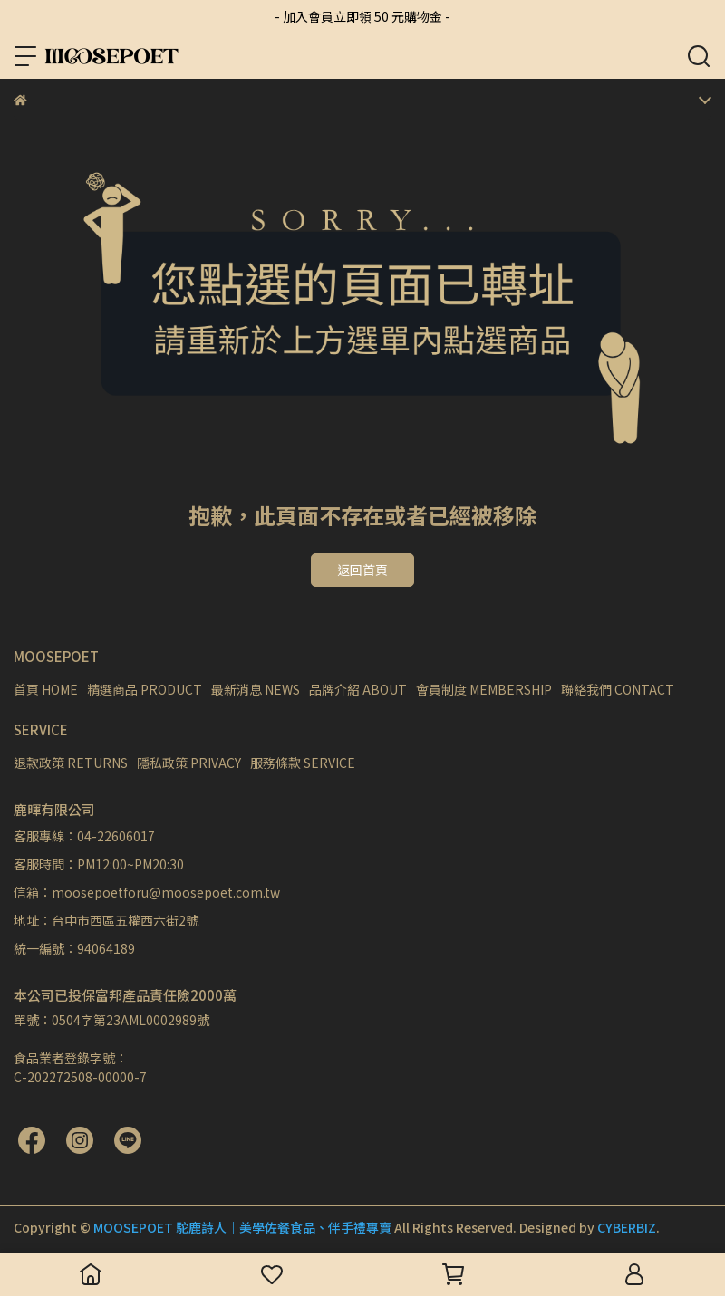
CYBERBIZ (626, 1227)
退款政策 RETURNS (71, 763)
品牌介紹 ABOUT (358, 689)
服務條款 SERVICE (302, 763)
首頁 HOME (46, 689)
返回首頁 (362, 570)
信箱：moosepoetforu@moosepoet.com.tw (147, 892)
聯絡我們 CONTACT (617, 689)
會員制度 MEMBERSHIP (484, 689)
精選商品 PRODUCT (144, 689)
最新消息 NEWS (255, 689)
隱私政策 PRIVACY (189, 763)
